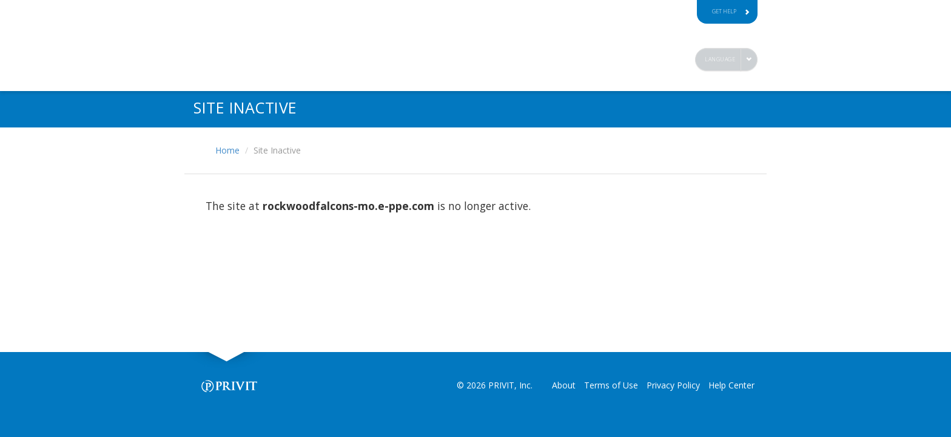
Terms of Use (611, 385)
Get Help (731, 11)
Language (720, 59)
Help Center (731, 385)
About (564, 385)
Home (227, 150)
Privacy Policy (673, 385)
